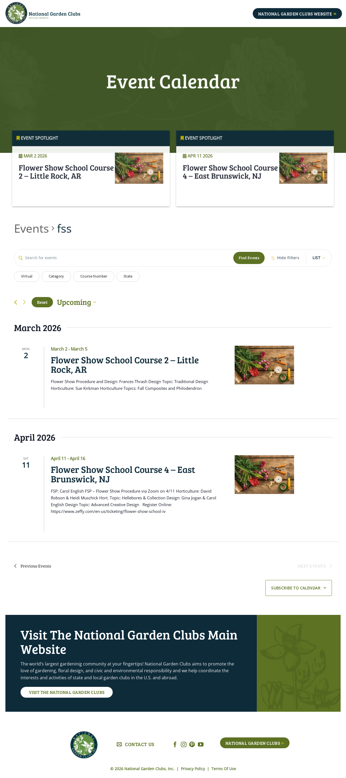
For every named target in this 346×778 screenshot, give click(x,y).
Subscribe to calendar (295, 588)
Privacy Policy (193, 768)
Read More (34, 199)
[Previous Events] (15, 302)
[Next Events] (24, 302)
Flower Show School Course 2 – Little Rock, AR (66, 179)
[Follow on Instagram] (184, 745)
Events (31, 228)
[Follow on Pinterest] (192, 745)
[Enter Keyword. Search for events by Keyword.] (123, 257)
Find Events (249, 257)
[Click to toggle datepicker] (76, 302)
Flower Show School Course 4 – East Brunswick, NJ (230, 179)
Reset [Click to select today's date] (42, 302)
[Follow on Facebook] (175, 745)
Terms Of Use (223, 768)
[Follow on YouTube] (201, 745)
